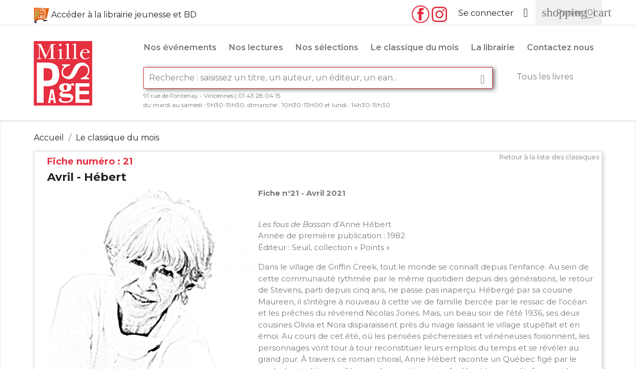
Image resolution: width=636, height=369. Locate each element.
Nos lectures (256, 47)
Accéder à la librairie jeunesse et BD (124, 14)
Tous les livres (545, 76)
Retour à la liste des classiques (549, 157)
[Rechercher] (318, 78)
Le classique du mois (415, 47)
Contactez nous (560, 47)
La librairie (493, 47)
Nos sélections (326, 47)
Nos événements (180, 47)
